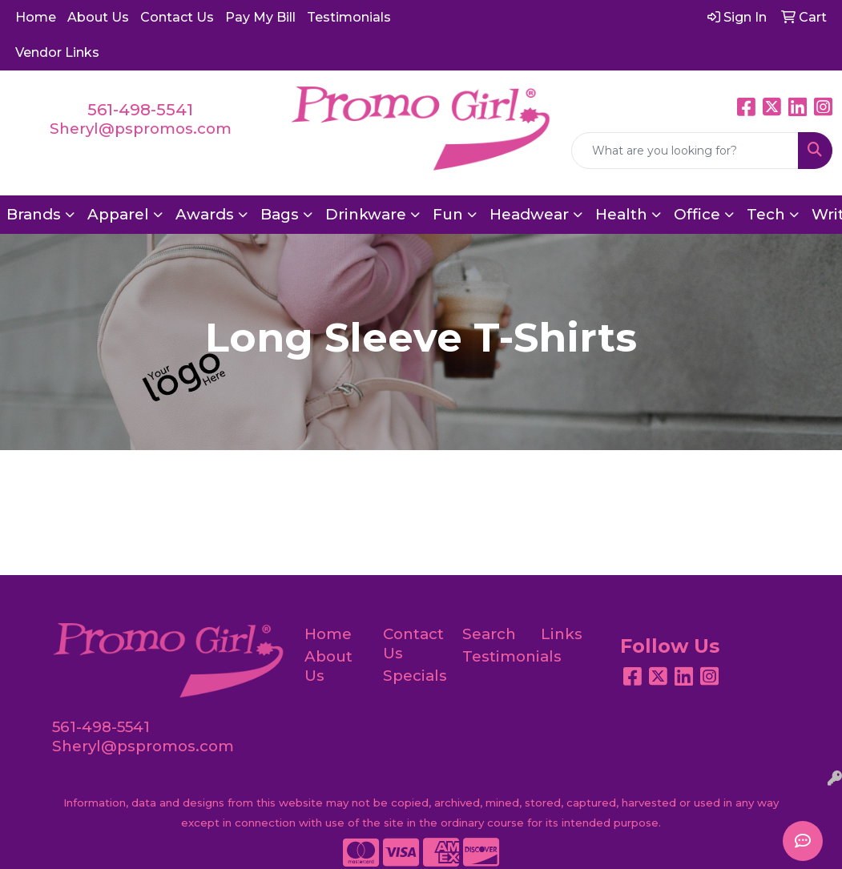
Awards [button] (204, 214)
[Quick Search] (685, 150)
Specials (413, 675)
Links (561, 634)
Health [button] (621, 214)
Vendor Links (57, 52)
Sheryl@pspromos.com (141, 128)
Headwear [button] (529, 214)
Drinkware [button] (365, 214)
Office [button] (697, 214)
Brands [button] (33, 214)
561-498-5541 (140, 109)
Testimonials (349, 17)
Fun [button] (448, 214)
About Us (98, 17)
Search (489, 634)
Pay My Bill (260, 17)
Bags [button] (279, 214)
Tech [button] (766, 214)
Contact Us (177, 17)
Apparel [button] (118, 214)
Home (35, 17)
